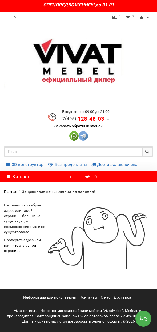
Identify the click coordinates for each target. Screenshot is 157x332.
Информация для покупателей (49, 297)
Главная (10, 192)
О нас (105, 297)
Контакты (88, 297)
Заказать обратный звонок (78, 126)
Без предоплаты (67, 164)
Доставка (122, 297)
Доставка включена (114, 164)
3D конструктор (24, 164)
